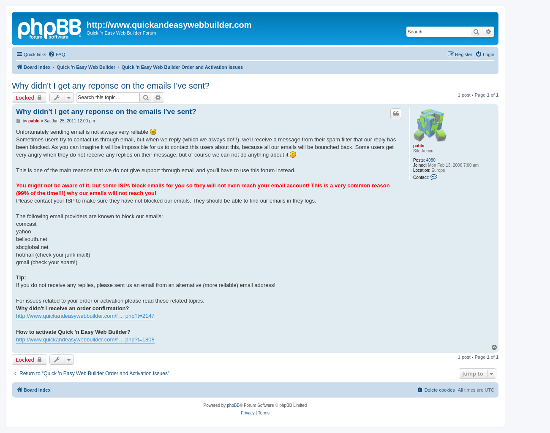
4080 (431, 160)
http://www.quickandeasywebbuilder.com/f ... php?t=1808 (85, 339)
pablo (419, 145)
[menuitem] (56, 54)
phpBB (233, 405)
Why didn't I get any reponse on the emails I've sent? (111, 85)
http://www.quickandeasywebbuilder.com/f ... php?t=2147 (85, 316)
